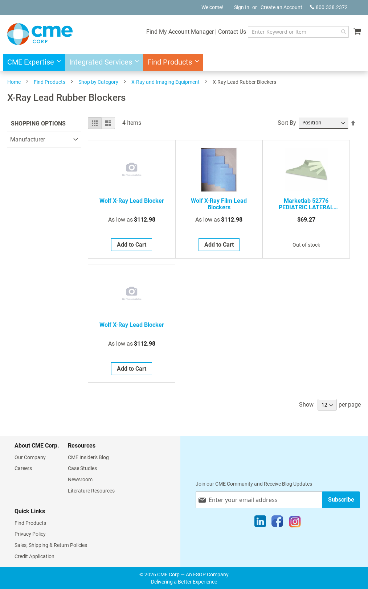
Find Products (49, 82)
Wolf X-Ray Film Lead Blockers (219, 204)
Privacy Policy (30, 534)
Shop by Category (98, 82)
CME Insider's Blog (88, 457)
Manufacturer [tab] (27, 139)
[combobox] (297, 32)
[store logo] (40, 34)
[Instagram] (295, 523)
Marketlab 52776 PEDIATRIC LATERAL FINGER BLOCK (306, 204)
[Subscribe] (341, 499)
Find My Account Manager (178, 31)
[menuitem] (32, 62)
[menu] (184, 62)
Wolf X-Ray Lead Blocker (131, 201)
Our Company (30, 457)
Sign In (241, 7)
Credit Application (34, 556)
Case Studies (82, 468)
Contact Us (230, 31)
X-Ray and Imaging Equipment (165, 82)
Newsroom (80, 479)
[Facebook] (277, 523)
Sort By (287, 122)
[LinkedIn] (260, 523)
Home (14, 82)
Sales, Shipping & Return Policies (51, 545)
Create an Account (281, 7)
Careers (23, 468)
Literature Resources (91, 491)
